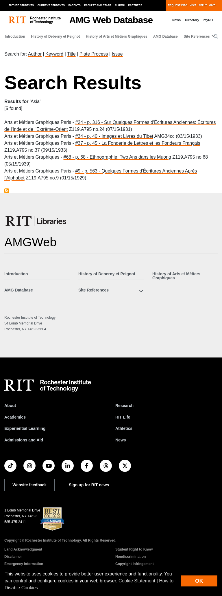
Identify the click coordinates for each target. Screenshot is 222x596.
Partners (135, 5)
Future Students (21, 5)
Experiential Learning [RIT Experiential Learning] (24, 428)
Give (212, 5)
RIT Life (122, 417)
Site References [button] (197, 36)
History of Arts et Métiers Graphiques (116, 36)
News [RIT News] (120, 440)
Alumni (119, 5)
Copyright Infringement (134, 564)
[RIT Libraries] (36, 221)
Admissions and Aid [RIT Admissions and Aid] (23, 440)
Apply (203, 5)
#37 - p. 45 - (88, 143)
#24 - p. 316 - (89, 122)
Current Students (51, 5)
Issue (117, 54)
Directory (192, 20)
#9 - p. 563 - (88, 170)
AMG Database (165, 36)
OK (199, 581)
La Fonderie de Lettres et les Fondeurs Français (150, 143)
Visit (193, 5)
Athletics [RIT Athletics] (123, 428)
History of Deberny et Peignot (55, 36)
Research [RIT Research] (124, 405)
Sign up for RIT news (89, 485)
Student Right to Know (134, 549)
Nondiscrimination (130, 557)
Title (71, 54)
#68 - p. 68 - (77, 157)
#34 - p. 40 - (88, 136)
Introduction (15, 36)
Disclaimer (13, 557)
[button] (216, 37)
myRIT (208, 20)
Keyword (54, 54)
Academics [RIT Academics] (15, 417)
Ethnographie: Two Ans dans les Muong (130, 157)
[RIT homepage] (35, 20)
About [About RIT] (10, 405)
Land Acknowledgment (23, 549)
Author (35, 54)
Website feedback (29, 485)
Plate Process (93, 54)
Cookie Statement (137, 580)
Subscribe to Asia (6, 190)
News (176, 20)
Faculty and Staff (97, 5)
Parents (75, 5)
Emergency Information (23, 564)
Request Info (177, 5)
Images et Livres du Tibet (127, 136)
